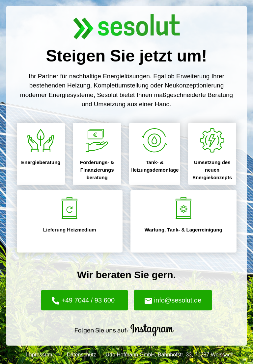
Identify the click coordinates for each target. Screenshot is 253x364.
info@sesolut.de (173, 300)
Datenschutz (81, 354)
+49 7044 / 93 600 (83, 301)
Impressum (39, 354)
